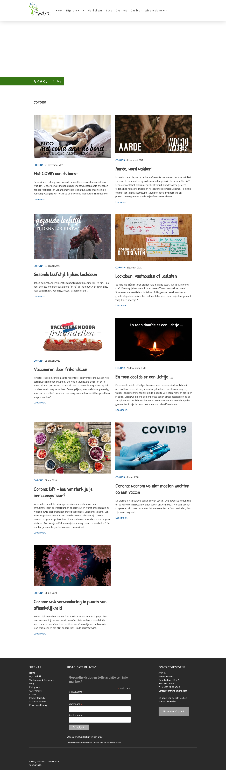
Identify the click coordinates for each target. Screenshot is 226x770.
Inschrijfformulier (37, 697)
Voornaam (75, 704)
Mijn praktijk (75, 10)
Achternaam (75, 715)
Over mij (121, 10)
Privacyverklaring (38, 705)
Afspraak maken (156, 10)
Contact (136, 10)
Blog (109, 10)
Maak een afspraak (174, 711)
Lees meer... (40, 199)
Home (59, 10)
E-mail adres (76, 692)
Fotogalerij (34, 687)
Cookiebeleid (53, 761)
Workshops (95, 10)
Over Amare (35, 690)
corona (38, 165)
